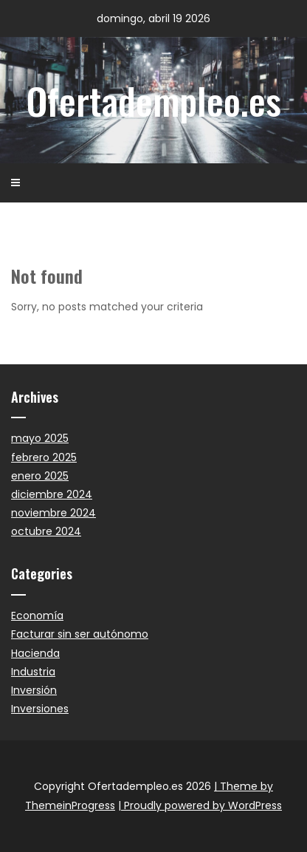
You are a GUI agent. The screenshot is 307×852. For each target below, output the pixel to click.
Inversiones (40, 708)
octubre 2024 (46, 531)
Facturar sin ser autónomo (79, 634)
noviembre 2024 (53, 512)
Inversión (34, 690)
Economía (37, 615)
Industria (33, 671)
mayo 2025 (40, 438)
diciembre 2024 (51, 494)
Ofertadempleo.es (154, 99)
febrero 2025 (44, 457)
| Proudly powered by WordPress (200, 805)
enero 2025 (40, 475)
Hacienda (35, 653)
